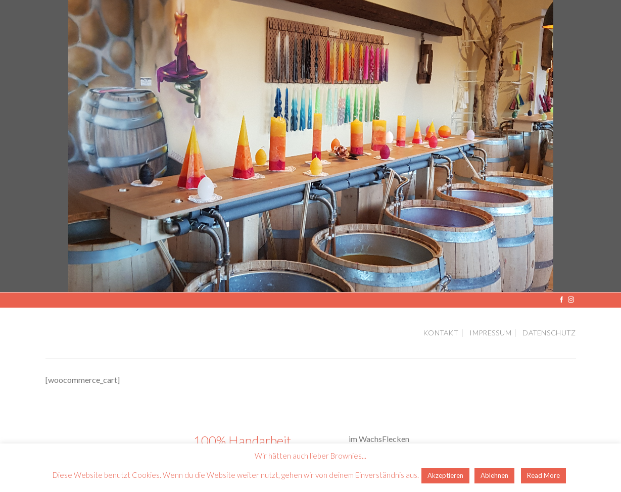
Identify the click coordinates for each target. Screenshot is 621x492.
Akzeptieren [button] (445, 475)
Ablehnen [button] (494, 475)
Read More (543, 475)
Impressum (490, 332)
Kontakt (440, 332)
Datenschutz (549, 332)
